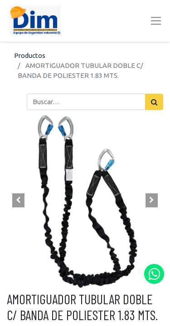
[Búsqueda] (154, 102)
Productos (29, 55)
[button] (18, 200)
